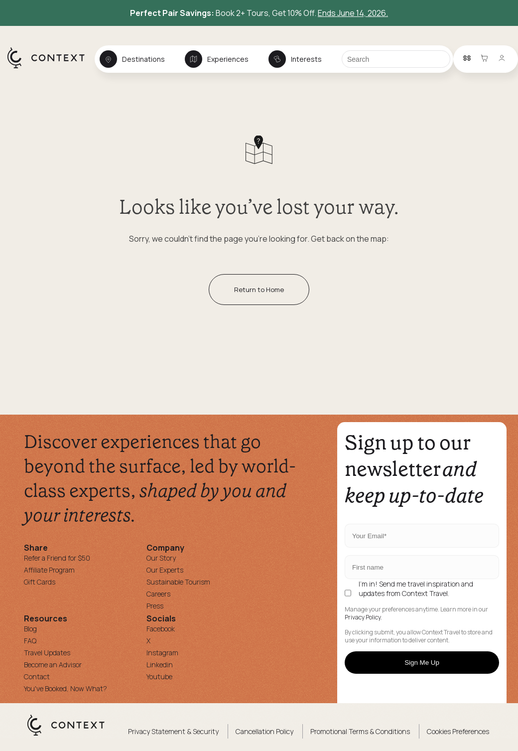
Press (154, 605)
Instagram (162, 652)
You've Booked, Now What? (65, 688)
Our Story (161, 558)
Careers (158, 594)
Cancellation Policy (264, 731)
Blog (30, 628)
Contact (37, 676)
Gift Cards (39, 582)
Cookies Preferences (458, 731)
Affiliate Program (49, 570)
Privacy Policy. (363, 617)
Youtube (159, 676)
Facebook (160, 628)
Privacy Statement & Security (173, 731)
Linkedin (159, 664)
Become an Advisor (53, 664)
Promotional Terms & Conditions (360, 731)
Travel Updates (47, 652)
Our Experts (164, 570)
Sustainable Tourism (178, 582)
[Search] (396, 59)
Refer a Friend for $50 (57, 558)
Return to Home (259, 289)
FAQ (30, 640)
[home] (51, 67)
